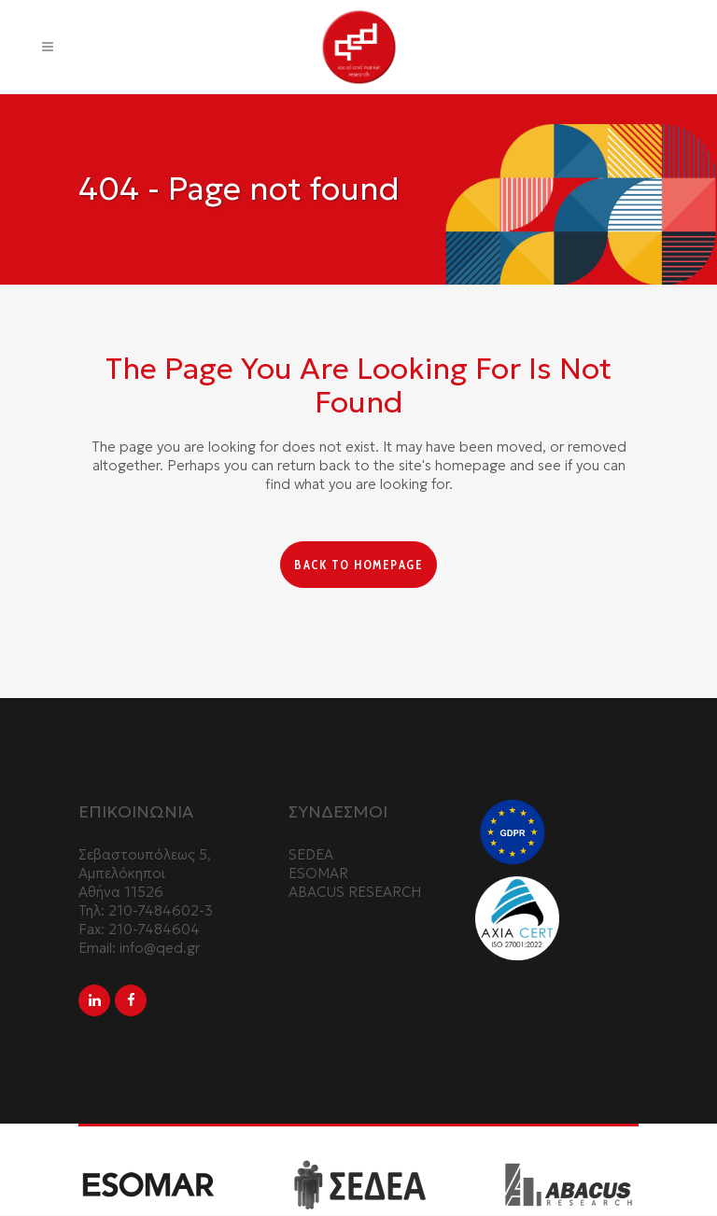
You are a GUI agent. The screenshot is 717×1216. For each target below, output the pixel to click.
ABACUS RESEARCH (354, 893)
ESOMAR (318, 875)
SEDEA (310, 856)
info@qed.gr (160, 949)
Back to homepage (358, 564)
